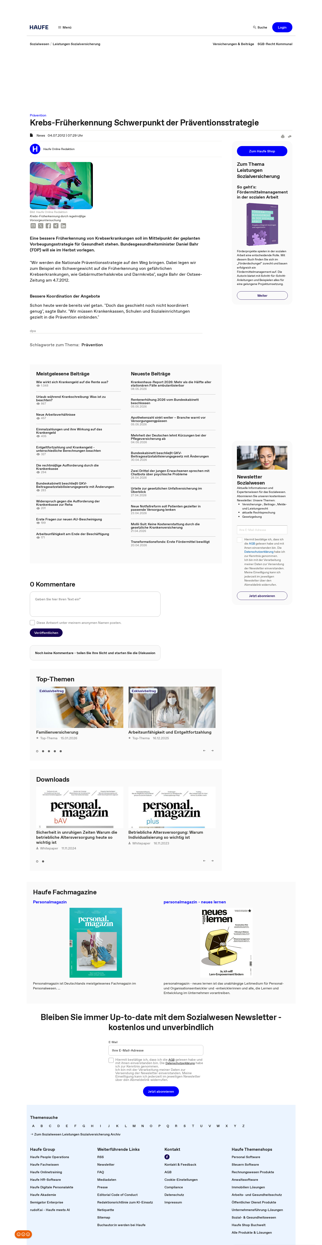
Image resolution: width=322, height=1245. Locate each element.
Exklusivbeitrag (51, 690)
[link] (39, 43)
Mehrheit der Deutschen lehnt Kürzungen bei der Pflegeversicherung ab (168, 437)
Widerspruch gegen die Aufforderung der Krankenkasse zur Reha (68, 502)
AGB (252, 544)
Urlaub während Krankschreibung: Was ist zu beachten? (71, 398)
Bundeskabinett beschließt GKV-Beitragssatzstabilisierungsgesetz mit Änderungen (75, 485)
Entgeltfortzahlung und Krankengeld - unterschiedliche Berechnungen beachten (68, 448)
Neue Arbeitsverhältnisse (55, 414)
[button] (282, 27)
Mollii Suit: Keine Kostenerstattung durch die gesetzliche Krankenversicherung (165, 525)
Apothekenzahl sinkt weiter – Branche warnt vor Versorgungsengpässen (168, 419)
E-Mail (113, 1042)
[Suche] (260, 27)
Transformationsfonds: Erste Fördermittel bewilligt (170, 541)
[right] (212, 750)
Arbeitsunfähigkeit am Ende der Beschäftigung (72, 534)
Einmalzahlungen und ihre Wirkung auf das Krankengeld (69, 430)
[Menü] (65, 27)
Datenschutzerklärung (258, 552)
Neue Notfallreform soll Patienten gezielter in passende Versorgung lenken (166, 507)
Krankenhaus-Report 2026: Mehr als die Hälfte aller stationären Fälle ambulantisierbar (171, 383)
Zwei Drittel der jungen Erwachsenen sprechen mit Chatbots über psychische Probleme (170, 472)
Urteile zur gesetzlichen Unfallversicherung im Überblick (166, 490)
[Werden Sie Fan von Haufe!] (167, 1156)
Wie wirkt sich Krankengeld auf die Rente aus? (72, 382)
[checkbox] (32, 622)
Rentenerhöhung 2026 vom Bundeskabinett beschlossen (165, 401)
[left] (204, 750)
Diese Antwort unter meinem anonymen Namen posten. (79, 622)
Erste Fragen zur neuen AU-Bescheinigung (69, 519)
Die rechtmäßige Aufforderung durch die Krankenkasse (67, 467)
